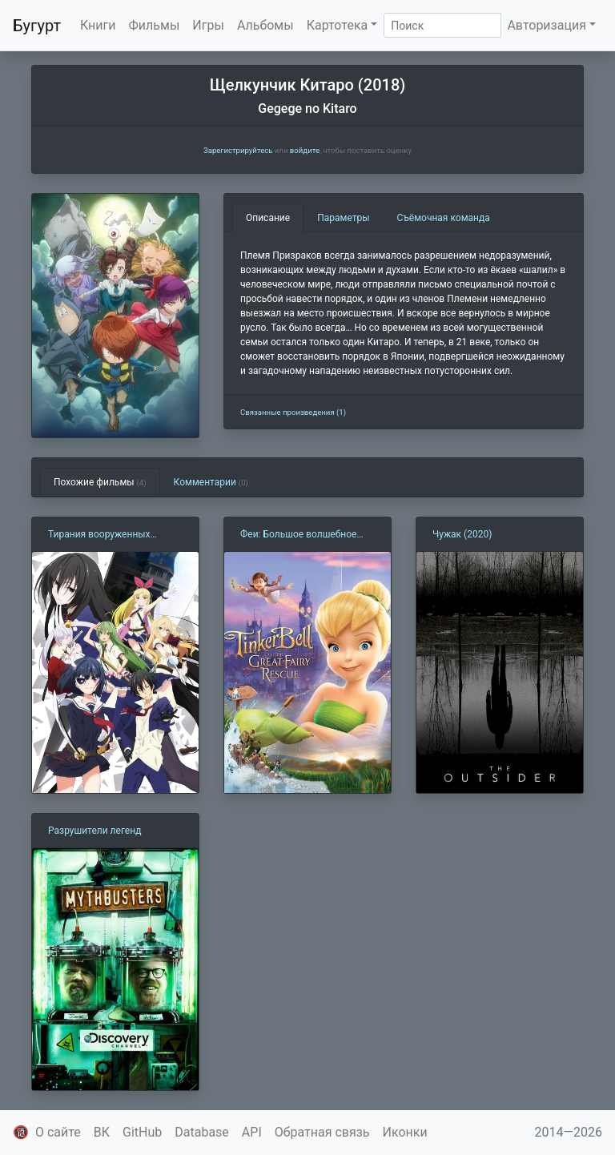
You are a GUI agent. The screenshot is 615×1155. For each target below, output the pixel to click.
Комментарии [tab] (211, 482)
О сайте (58, 1132)
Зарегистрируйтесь (237, 150)
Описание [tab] (268, 217)
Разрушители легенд (94, 830)
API (252, 1132)
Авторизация (546, 25)
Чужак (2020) (462, 534)
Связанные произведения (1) (293, 412)
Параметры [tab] (343, 217)
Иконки (405, 1132)
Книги (98, 25)
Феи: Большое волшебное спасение (298, 535)
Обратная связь (322, 1132)
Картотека (337, 25)
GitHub (142, 1132)
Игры (208, 25)
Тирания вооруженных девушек (99, 535)
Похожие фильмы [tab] (100, 482)
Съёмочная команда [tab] (443, 217)
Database (202, 1132)
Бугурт (37, 25)
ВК (102, 1132)
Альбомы (265, 25)
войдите (305, 150)
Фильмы (154, 25)
